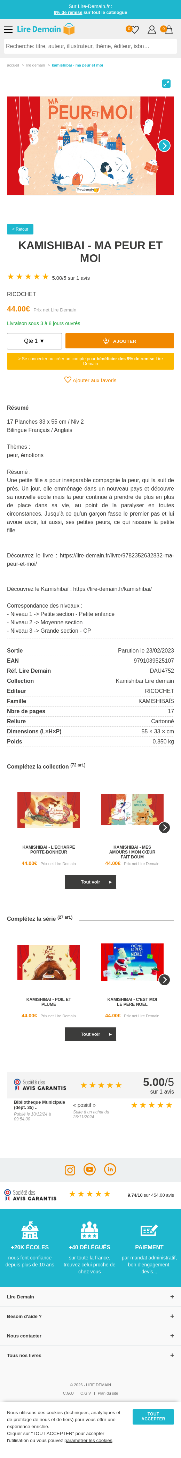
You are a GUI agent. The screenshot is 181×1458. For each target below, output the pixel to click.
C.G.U (68, 1393)
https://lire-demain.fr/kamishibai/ (112, 589)
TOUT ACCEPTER (153, 1416)
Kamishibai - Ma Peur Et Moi (77, 65)
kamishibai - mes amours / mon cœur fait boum (132, 852)
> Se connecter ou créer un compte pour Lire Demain (90, 361)
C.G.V (85, 1393)
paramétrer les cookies (88, 1440)
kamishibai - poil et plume (48, 1002)
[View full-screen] (166, 83)
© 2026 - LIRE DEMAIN (90, 1385)
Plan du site (108, 1393)
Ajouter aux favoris (90, 379)
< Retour (20, 229)
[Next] (164, 145)
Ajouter (119, 340)
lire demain (35, 65)
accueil (13, 65)
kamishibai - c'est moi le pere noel (132, 1002)
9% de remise (68, 12)
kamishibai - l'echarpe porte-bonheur (49, 850)
